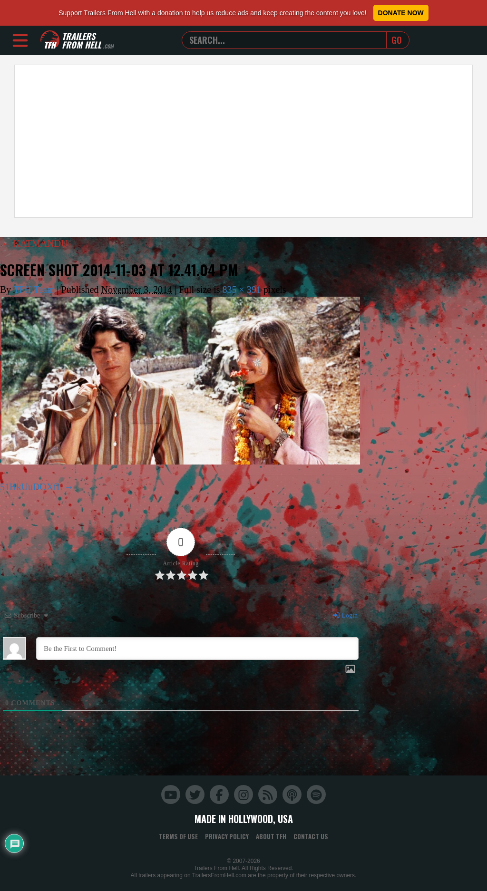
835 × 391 (242, 289)
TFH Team (34, 289)
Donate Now (401, 13)
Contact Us (310, 836)
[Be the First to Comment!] (197, 648)
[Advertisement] (243, 141)
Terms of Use (178, 836)
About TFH (271, 836)
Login (345, 615)
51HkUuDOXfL (31, 487)
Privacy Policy (227, 836)
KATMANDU (34, 243)
